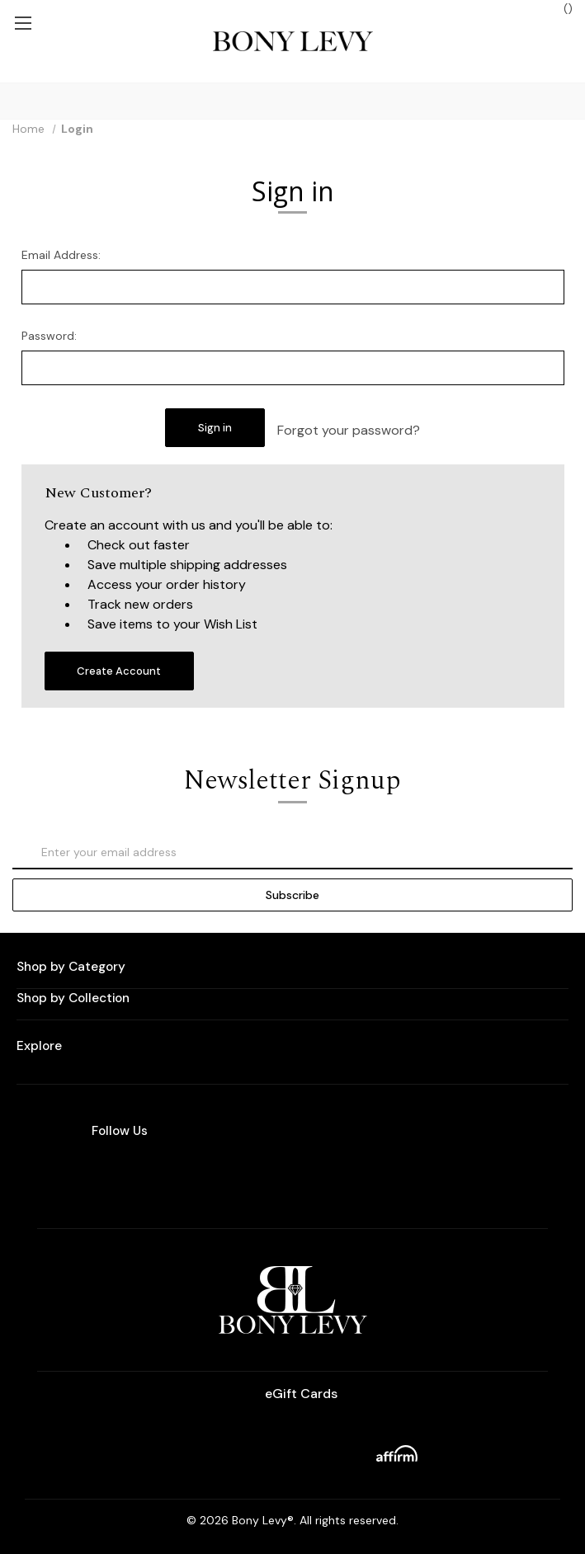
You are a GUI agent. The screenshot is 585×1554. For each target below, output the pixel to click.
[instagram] (267, 1174)
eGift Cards (292, 1393)
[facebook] (312, 1174)
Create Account (119, 671)
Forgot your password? (348, 430)
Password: (49, 335)
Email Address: (61, 254)
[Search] (15, 101)
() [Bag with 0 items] (560, 8)
